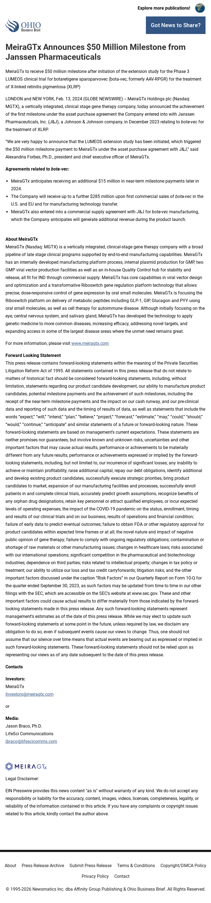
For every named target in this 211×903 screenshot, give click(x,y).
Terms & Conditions (136, 865)
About (10, 865)
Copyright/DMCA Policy (183, 865)
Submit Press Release (91, 865)
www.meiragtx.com (90, 343)
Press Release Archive (43, 865)
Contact (121, 876)
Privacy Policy (95, 876)
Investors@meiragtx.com (29, 694)
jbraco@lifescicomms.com (31, 741)
